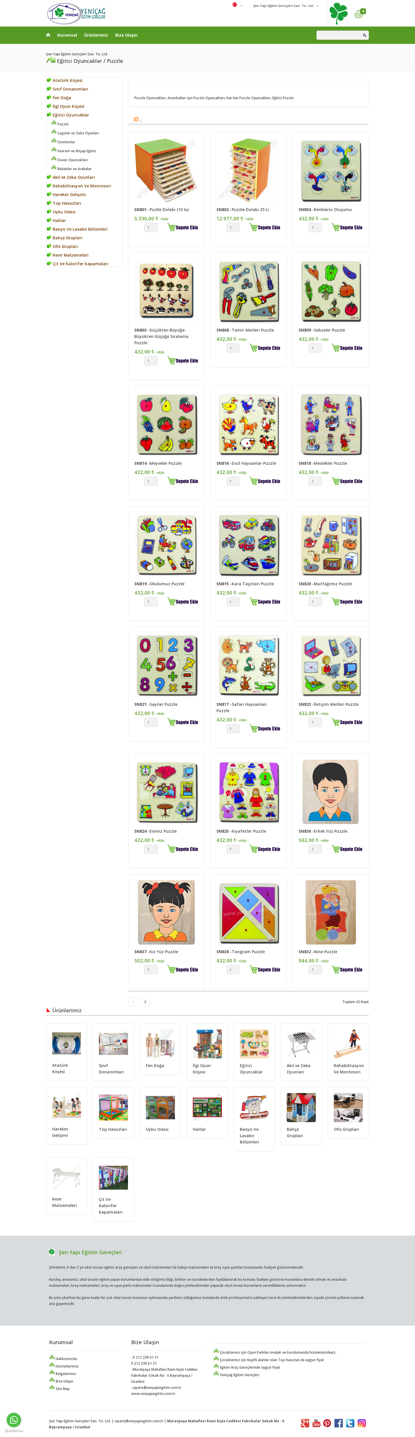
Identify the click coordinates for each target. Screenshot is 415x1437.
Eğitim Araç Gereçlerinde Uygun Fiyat (246, 1367)
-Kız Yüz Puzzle (156, 951)
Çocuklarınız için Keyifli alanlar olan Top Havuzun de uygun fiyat (268, 1359)
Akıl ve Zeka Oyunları (71, 177)
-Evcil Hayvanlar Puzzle (246, 463)
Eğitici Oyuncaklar (68, 115)
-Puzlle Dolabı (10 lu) (161, 209)
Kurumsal (67, 35)
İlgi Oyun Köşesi (65, 106)
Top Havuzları (64, 203)
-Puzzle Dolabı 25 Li (242, 209)
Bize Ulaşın (126, 35)
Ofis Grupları (62, 246)
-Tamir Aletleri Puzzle (245, 330)
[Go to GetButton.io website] (14, 1431)
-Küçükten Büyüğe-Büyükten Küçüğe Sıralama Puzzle (161, 336)
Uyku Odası (61, 212)
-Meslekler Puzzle (323, 463)
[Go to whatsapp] (14, 1420)
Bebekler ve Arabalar (71, 168)
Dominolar (63, 142)
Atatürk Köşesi (64, 80)
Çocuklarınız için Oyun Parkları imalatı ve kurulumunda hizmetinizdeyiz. (274, 1352)
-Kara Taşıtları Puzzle (245, 583)
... (138, 120)
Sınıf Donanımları (67, 89)
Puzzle (60, 124)
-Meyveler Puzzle (158, 463)
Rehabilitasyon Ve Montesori (79, 186)
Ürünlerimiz (96, 35)
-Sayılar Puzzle (156, 704)
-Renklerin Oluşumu (325, 209)
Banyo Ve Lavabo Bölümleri (77, 229)
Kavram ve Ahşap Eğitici (73, 150)
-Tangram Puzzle (240, 951)
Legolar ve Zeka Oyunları (75, 133)
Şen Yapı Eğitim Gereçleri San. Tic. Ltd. (283, 5)
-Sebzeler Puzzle (322, 330)
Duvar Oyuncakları (69, 159)
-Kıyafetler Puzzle (241, 831)
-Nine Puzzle (318, 951)
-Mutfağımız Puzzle (325, 583)
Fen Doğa (59, 97)
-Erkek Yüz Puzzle (323, 831)
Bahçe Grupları (64, 237)
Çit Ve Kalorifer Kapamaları (77, 263)
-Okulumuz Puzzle (159, 583)
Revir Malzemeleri (67, 255)
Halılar (56, 220)
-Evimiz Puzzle (155, 831)
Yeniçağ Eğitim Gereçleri (236, 1374)
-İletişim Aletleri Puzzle (329, 704)
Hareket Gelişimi (66, 194)
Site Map (59, 1388)
